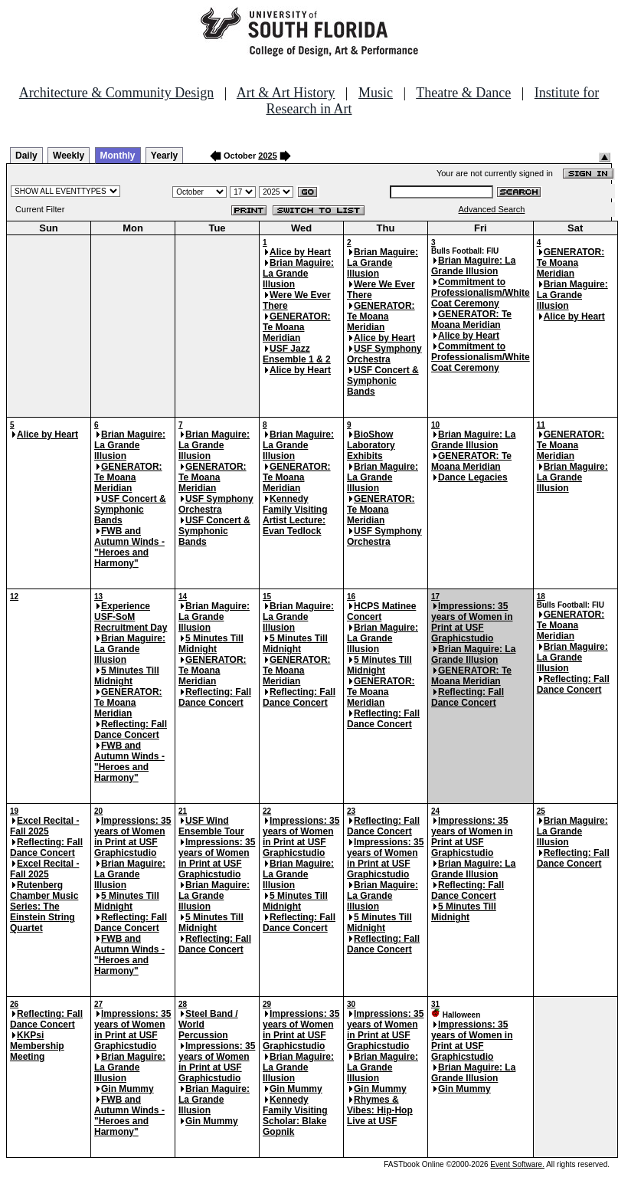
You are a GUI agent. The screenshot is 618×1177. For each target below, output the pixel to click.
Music (375, 92)
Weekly (68, 155)
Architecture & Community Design (116, 92)
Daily (26, 155)
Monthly (118, 155)
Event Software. (517, 1164)
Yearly (164, 155)
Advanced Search (492, 209)
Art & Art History (286, 92)
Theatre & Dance (463, 92)
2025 (267, 155)
